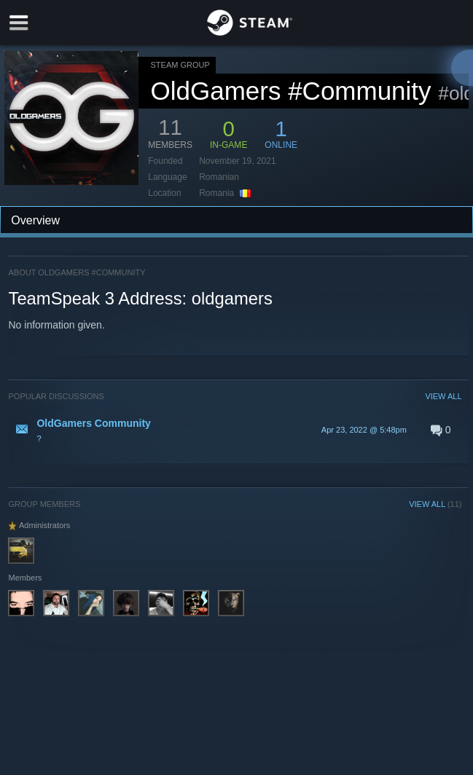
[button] (234, 429)
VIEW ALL (443, 396)
